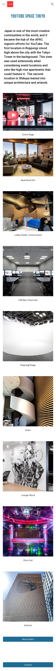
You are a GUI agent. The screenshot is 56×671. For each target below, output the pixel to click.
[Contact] (28, 664)
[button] (3, 4)
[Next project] (28, 639)
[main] (28, 16)
